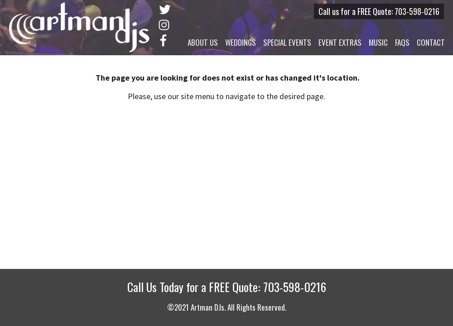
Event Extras (339, 42)
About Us (203, 42)
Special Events (287, 42)
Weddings (240, 42)
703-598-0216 (417, 11)
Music (378, 42)
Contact (431, 42)
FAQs (402, 42)
